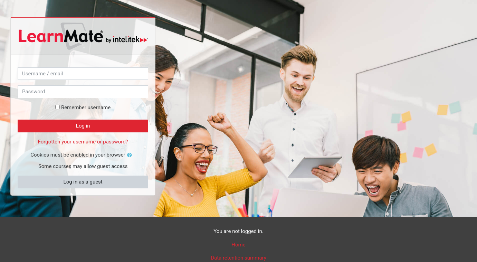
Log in (83, 126)
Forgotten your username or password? (83, 142)
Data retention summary (238, 258)
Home (238, 245)
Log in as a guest (83, 182)
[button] (130, 155)
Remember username (86, 107)
